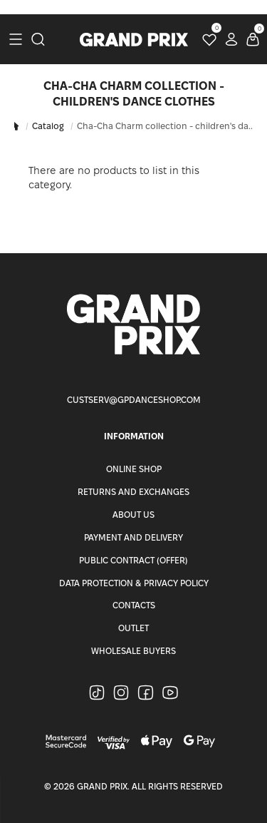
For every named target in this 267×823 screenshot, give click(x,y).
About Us (133, 514)
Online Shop (134, 469)
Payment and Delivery (133, 537)
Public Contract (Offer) (133, 560)
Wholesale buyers (133, 650)
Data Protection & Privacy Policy (134, 583)
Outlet (133, 628)
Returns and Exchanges (133, 491)
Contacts (133, 605)
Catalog (48, 126)
